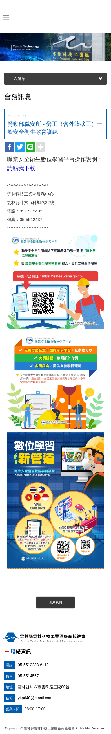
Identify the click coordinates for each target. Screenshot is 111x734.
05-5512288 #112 (33, 665)
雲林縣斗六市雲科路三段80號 (44, 687)
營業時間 (12, 709)
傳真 (9, 676)
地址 (9, 687)
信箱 (9, 698)
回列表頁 (55, 602)
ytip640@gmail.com (35, 698)
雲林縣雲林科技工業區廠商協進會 (54, 17)
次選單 (55, 79)
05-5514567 (28, 676)
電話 (9, 665)
